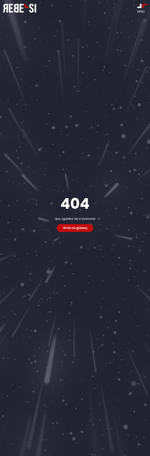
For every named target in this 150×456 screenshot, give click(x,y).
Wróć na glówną (75, 228)
